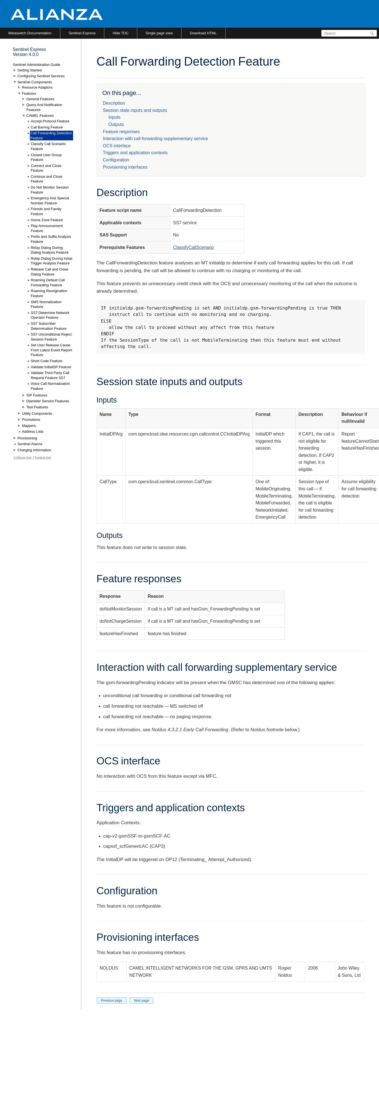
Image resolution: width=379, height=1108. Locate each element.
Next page (141, 1001)
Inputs (115, 117)
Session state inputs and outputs (135, 110)
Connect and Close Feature (46, 168)
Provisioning (27, 438)
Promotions (31, 420)
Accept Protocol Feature (50, 121)
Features (29, 93)
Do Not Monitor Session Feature (50, 189)
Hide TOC (120, 33)
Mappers (29, 426)
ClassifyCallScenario (193, 247)
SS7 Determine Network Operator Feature (50, 315)
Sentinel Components (34, 82)
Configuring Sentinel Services (41, 76)
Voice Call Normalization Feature (50, 386)
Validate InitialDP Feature (51, 367)
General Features (40, 99)
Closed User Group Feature (46, 157)
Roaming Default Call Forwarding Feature (48, 282)
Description (114, 103)
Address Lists (32, 431)
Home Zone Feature (47, 220)
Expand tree (43, 457)
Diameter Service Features (47, 401)
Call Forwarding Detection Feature (51, 135)
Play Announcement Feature (47, 228)
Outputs (116, 124)
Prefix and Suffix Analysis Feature (51, 239)
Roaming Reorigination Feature (49, 293)
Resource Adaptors (37, 87)
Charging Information (34, 450)
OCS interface (117, 145)
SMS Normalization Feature (46, 304)
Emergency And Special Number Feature (50, 200)
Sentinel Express (82, 33)
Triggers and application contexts (135, 152)
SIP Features (36, 395)
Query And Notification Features (44, 107)
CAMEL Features (40, 116)
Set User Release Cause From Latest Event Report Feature (51, 350)
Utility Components (37, 413)
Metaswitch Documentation (29, 33)
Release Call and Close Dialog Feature (49, 271)
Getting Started (29, 70)
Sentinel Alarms (29, 444)
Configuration (116, 160)
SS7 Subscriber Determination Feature (48, 326)
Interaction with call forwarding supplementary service (155, 138)
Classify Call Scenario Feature (48, 146)
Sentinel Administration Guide (36, 65)
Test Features (37, 407)
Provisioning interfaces (125, 167)
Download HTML (203, 33)
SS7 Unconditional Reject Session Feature (51, 336)
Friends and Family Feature (46, 211)
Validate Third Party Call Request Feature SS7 (50, 375)
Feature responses (121, 131)
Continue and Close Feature (46, 179)
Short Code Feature (46, 361)
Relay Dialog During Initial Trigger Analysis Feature (51, 261)
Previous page (111, 1001)
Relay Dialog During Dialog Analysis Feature (50, 250)
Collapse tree (23, 457)
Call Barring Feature (47, 127)
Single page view (159, 33)
